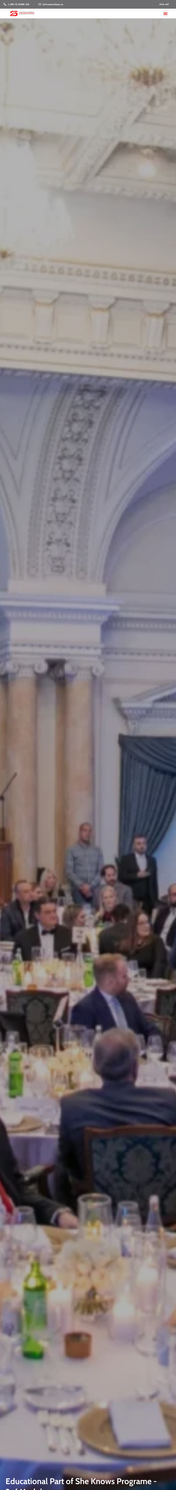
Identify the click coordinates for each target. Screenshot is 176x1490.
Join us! (164, 4)
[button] (166, 13)
